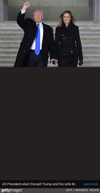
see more (91, 184)
